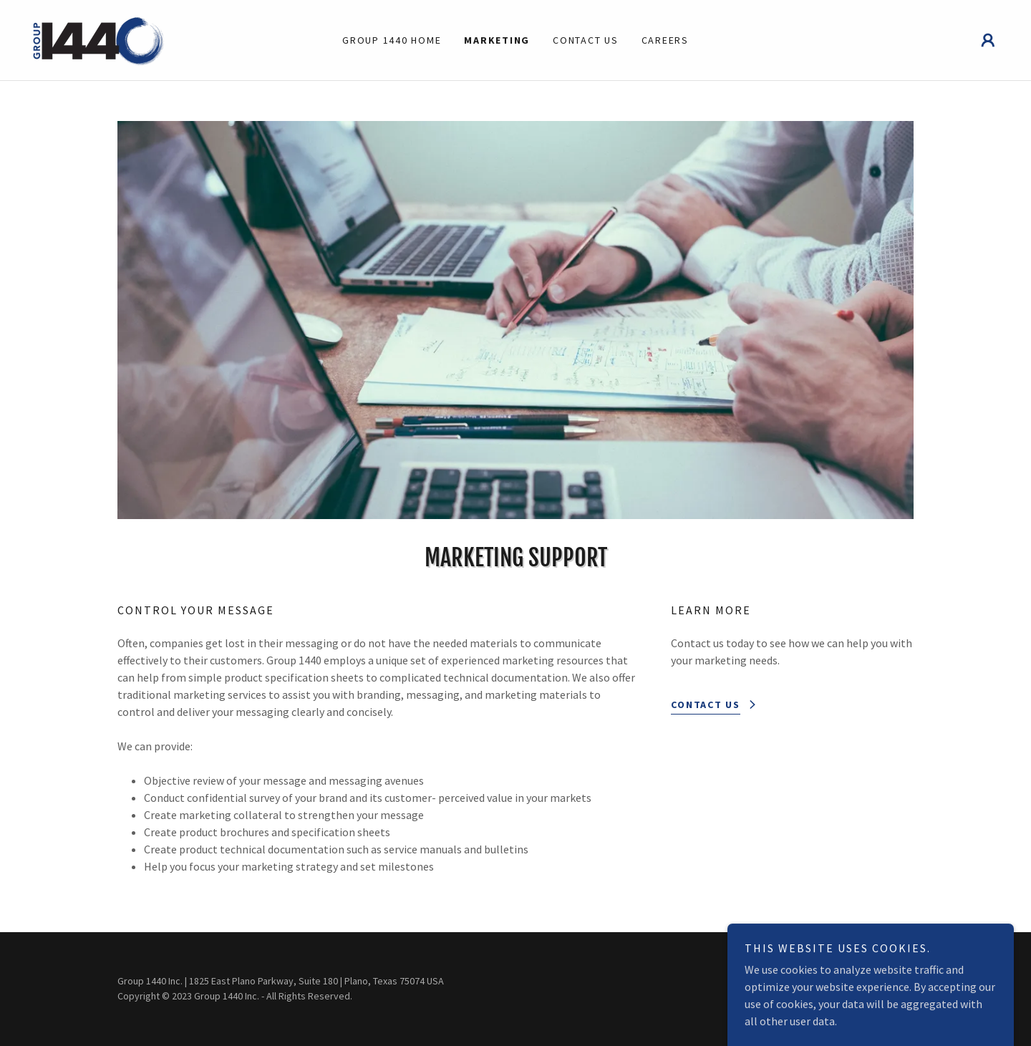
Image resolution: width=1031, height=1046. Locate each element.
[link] (99, 39)
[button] (988, 40)
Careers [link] (665, 40)
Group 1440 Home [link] (391, 40)
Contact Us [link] (586, 40)
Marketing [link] (497, 40)
